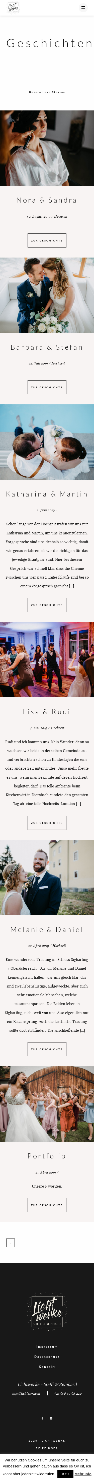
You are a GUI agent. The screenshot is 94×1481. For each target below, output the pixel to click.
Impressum (47, 1346)
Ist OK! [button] (65, 1474)
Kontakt (47, 1367)
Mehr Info (82, 1474)
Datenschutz (47, 1357)
